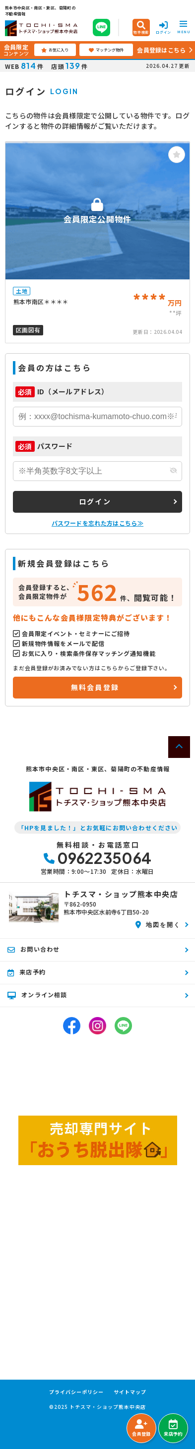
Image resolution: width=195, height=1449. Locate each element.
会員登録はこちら (161, 50)
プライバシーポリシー (76, 1392)
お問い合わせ (33, 949)
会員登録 (141, 1428)
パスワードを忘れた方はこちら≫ (97, 523)
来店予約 (173, 1428)
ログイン (95, 501)
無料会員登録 (95, 687)
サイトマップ (130, 1392)
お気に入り (54, 50)
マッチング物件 (106, 50)
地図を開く (158, 924)
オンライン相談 (37, 994)
